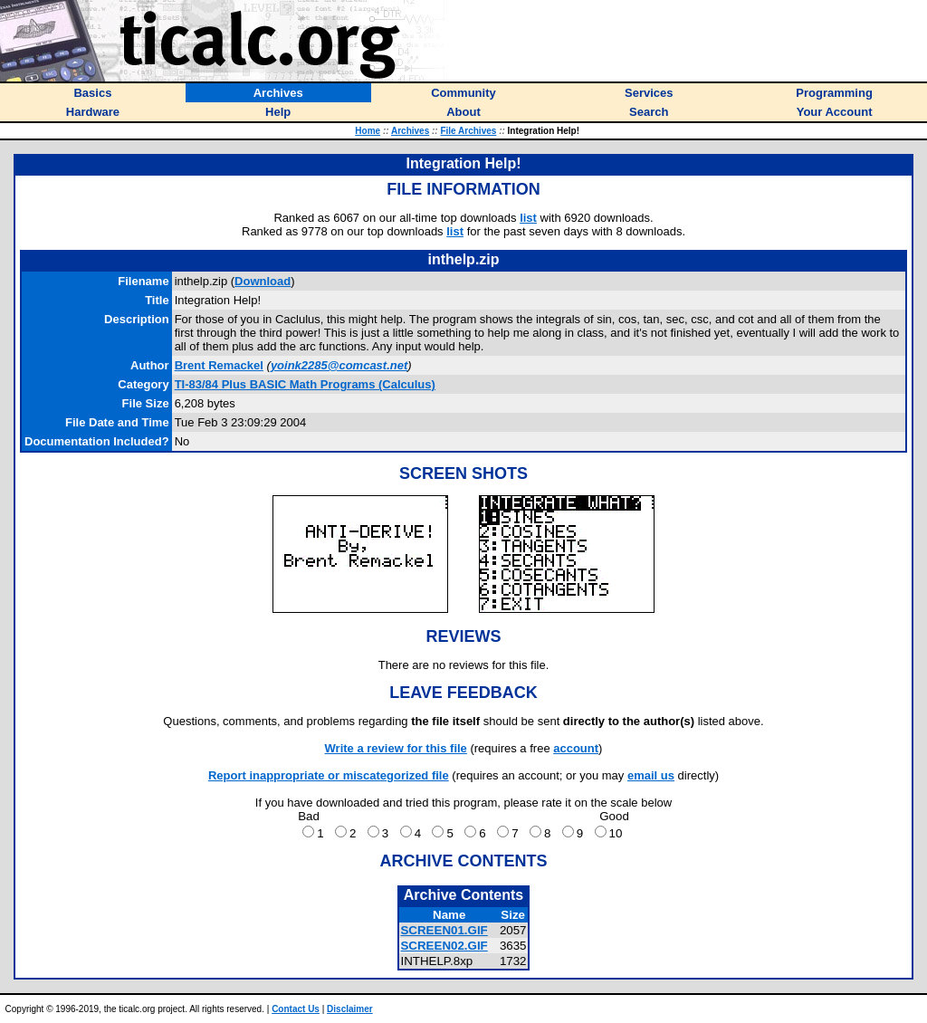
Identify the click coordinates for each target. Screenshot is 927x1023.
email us (650, 775)
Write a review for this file (396, 748)
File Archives (468, 131)
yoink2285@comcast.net (339, 365)
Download (262, 281)
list (528, 218)
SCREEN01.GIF (443, 930)
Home (367, 131)
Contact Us (296, 1009)
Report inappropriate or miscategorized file (328, 775)
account (575, 748)
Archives (410, 131)
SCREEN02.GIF (443, 945)
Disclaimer (350, 1009)
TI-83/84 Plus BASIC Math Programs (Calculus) (305, 384)
